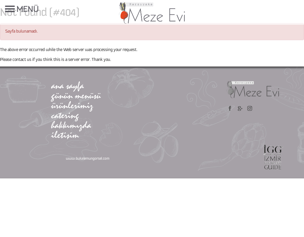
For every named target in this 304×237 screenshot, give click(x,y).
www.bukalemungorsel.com (87, 158)
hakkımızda (71, 125)
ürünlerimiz (72, 105)
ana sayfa (67, 85)
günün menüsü (76, 95)
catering (65, 115)
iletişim (65, 135)
